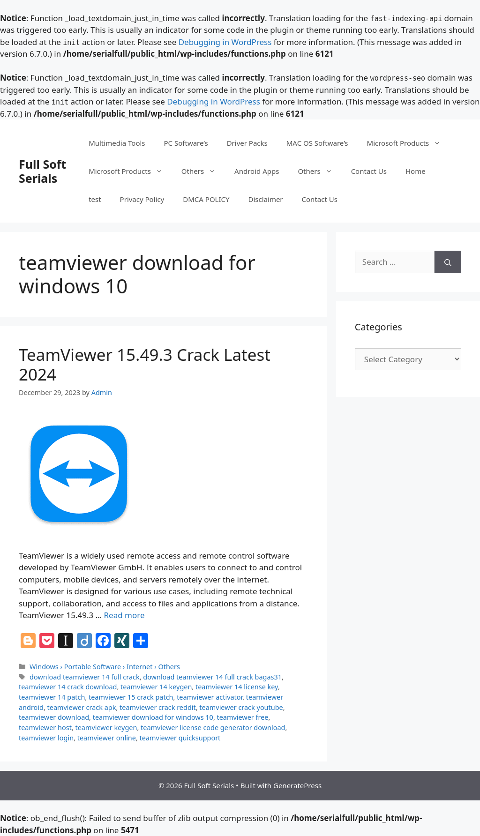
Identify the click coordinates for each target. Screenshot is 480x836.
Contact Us (369, 171)
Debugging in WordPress (225, 42)
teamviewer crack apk (81, 707)
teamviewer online (106, 737)
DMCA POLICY (206, 199)
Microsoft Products (408, 143)
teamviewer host (45, 727)
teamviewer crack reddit (158, 707)
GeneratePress (297, 785)
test (95, 199)
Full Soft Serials (42, 171)
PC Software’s (186, 143)
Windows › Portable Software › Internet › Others (105, 666)
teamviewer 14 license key (236, 686)
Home (415, 171)
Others (203, 171)
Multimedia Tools (117, 143)
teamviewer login (46, 737)
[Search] (448, 262)
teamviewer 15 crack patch (131, 697)
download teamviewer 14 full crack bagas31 (212, 676)
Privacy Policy (142, 199)
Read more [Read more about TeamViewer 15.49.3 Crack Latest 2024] (124, 615)
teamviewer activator (209, 697)
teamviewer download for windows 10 (153, 717)
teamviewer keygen (106, 727)
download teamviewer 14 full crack (85, 676)
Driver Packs (247, 143)
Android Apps (256, 171)
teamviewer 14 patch (52, 697)
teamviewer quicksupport (180, 737)
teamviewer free (243, 717)
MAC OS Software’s (317, 143)
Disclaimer (265, 199)
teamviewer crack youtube (241, 707)
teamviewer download (54, 717)
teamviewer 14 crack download (68, 686)
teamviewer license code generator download (213, 727)
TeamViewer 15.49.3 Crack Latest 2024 (144, 364)
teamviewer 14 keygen (156, 686)
